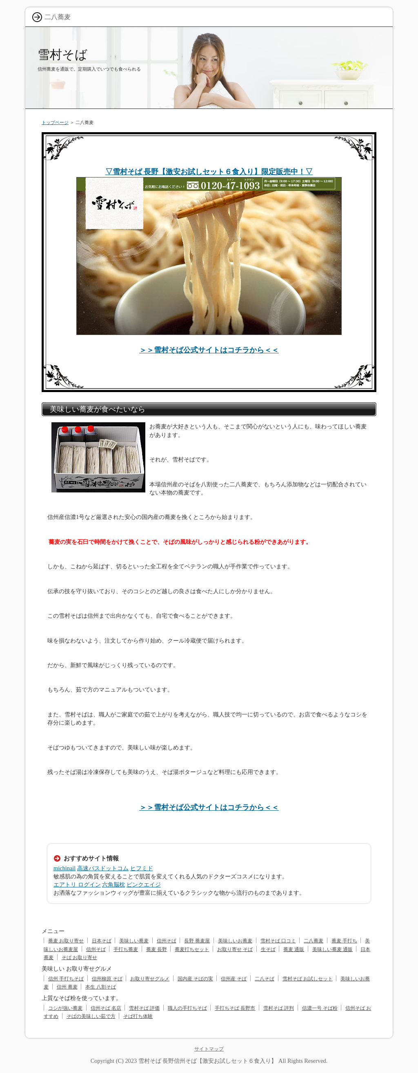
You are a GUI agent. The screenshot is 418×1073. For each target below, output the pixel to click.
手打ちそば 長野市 (235, 1008)
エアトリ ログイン (77, 884)
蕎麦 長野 (156, 949)
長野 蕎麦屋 (197, 941)
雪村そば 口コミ (278, 941)
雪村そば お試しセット (307, 979)
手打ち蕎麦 (125, 949)
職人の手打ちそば (187, 1008)
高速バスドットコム (103, 868)
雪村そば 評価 (144, 1008)
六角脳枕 (113, 884)
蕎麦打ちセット (192, 949)
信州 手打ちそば (66, 979)
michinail (64, 868)
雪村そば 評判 (278, 1008)
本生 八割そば (100, 987)
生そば (268, 949)
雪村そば (62, 54)
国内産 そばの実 (195, 979)
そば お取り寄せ (79, 957)
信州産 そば (234, 979)
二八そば (264, 979)
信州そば (166, 941)
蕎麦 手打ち (344, 941)
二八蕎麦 (313, 941)
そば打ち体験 (138, 1016)
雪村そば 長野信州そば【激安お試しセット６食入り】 (207, 1060)
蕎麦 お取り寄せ (66, 941)
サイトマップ (209, 1049)
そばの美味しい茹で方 (91, 1016)
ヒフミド (141, 868)
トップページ (55, 122)
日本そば (101, 941)
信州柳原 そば (107, 979)
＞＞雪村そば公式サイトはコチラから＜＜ (209, 350)
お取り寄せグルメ (149, 979)
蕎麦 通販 (293, 949)
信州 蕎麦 (67, 987)
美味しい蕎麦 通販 (332, 949)
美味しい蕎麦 (134, 941)
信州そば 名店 (106, 1008)
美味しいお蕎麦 (235, 941)
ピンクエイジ (144, 884)
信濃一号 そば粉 (320, 1008)
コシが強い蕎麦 (65, 1008)
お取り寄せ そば (235, 949)
